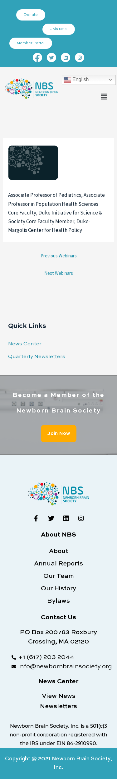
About (58, 551)
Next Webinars (58, 273)
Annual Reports (58, 564)
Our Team (58, 576)
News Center (24, 344)
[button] (104, 97)
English (76, 80)
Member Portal (31, 43)
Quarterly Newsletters (36, 356)
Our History (58, 589)
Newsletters (58, 706)
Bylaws (58, 601)
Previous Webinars (59, 256)
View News (59, 696)
